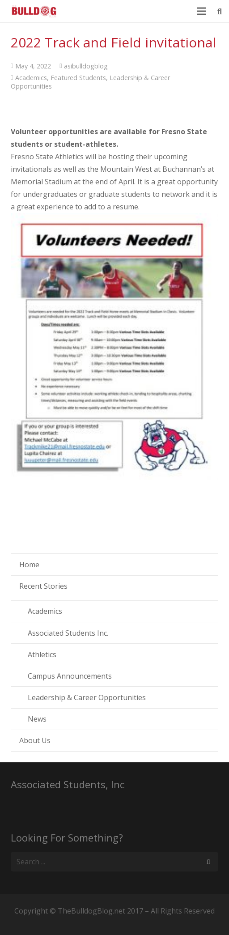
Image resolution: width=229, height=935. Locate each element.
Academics (31, 77)
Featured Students (78, 77)
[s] (114, 862)
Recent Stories (43, 586)
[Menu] (201, 11)
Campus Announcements (70, 676)
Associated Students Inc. (68, 633)
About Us (35, 740)
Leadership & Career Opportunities (87, 697)
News (37, 719)
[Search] (208, 862)
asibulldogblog (86, 66)
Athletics (42, 654)
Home (29, 565)
